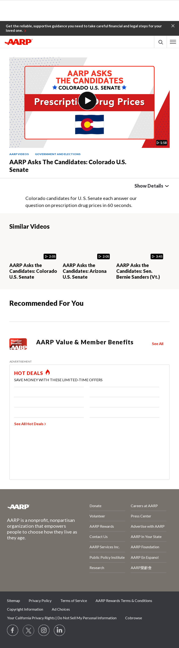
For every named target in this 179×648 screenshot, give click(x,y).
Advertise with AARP (148, 526)
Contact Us (99, 536)
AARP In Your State (146, 536)
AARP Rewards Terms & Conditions (124, 600)
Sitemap (13, 600)
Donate (95, 505)
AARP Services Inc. (105, 547)
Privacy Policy (40, 600)
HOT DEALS (28, 373)
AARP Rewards (102, 526)
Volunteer (97, 516)
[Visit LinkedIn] (59, 630)
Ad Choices (61, 609)
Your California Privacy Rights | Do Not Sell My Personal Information (62, 618)
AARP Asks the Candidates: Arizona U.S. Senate (85, 271)
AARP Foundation (145, 547)
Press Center (141, 516)
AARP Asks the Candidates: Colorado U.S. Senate (67, 165)
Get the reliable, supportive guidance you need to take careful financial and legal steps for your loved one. (84, 28)
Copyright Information (25, 609)
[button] (173, 25)
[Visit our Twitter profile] (28, 630)
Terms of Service (73, 600)
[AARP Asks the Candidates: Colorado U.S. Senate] (34, 257)
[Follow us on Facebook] (13, 630)
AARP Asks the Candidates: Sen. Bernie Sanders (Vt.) (138, 271)
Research (97, 567)
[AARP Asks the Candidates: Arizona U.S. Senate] (87, 257)
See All (157, 343)
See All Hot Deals (29, 423)
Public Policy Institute (107, 557)
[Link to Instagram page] (44, 630)
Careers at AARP (144, 505)
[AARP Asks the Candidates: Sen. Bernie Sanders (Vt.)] (141, 257)
